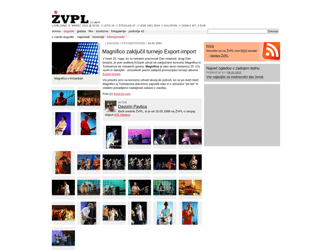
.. (103, 43)
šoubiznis (102, 31)
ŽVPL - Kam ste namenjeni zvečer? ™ (71, 16)
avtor (122, 102)
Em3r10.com (122, 94)
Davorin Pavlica (132, 106)
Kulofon (170, 25)
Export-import (111, 74)
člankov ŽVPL (219, 55)
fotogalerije (118, 31)
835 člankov (122, 114)
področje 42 (136, 31)
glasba (81, 31)
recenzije (98, 37)
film (91, 31)
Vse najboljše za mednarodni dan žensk (235, 77)
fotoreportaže (116, 37)
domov (56, 31)
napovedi (83, 37)
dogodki (69, 31)
